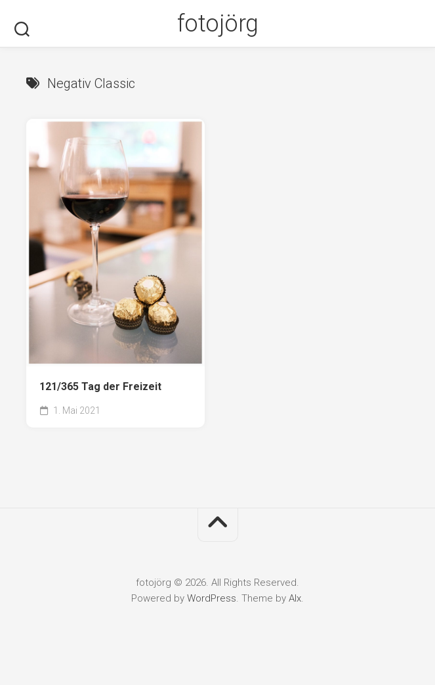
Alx (295, 598)
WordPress (211, 598)
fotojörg (218, 23)
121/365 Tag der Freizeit (100, 386)
